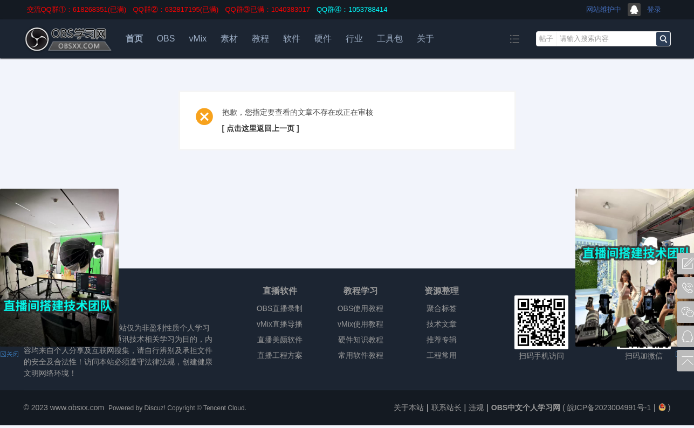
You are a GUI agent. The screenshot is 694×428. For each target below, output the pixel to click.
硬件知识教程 (360, 339)
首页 (134, 38)
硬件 (323, 38)
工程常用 (442, 355)
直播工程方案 (280, 355)
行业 (354, 38)
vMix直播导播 (280, 324)
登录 (654, 9)
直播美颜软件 (280, 339)
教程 (260, 38)
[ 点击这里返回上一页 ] (260, 128)
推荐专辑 (442, 339)
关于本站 (409, 407)
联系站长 (446, 407)
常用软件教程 (360, 355)
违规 (476, 407)
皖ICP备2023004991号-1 (609, 407)
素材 (229, 38)
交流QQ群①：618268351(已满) (77, 9)
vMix (198, 38)
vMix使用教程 (360, 324)
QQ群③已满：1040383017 (267, 9)
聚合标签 (442, 308)
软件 (291, 38)
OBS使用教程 (361, 308)
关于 (425, 38)
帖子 (546, 38)
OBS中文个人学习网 (525, 407)
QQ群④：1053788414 (352, 9)
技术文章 (442, 324)
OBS (166, 38)
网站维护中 (603, 9)
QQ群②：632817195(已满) (175, 9)
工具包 (390, 38)
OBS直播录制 (280, 308)
